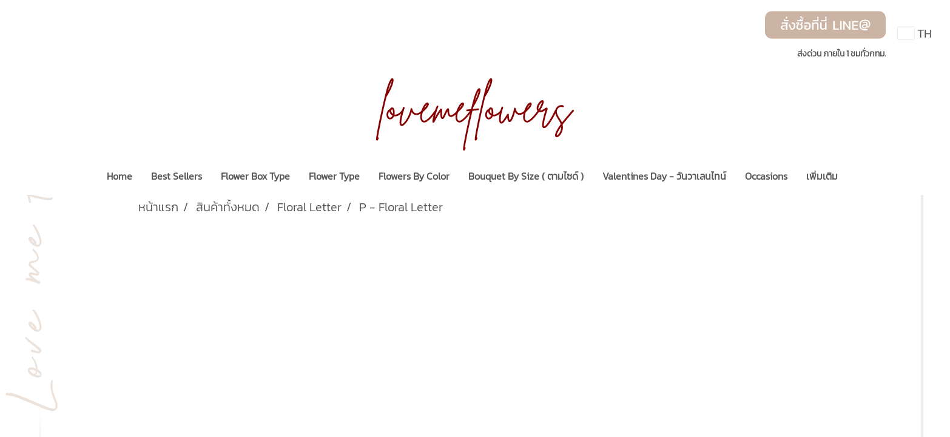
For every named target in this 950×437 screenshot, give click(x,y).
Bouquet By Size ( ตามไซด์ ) (526, 176)
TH (915, 33)
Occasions (766, 176)
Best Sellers (176, 176)
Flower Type (334, 176)
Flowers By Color (414, 176)
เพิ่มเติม (822, 176)
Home (119, 176)
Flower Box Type (255, 176)
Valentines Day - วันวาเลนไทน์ (664, 176)
